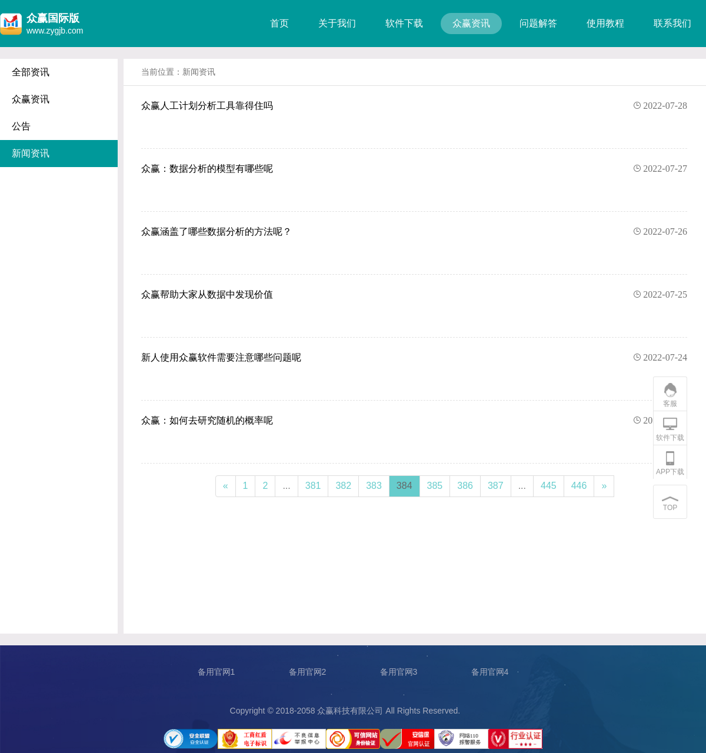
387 (496, 486)
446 (579, 486)
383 (374, 486)
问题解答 (538, 23)
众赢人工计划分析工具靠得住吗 (414, 105)
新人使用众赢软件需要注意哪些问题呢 (414, 357)
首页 (279, 23)
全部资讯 (30, 72)
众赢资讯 (471, 23)
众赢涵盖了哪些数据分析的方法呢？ (414, 231)
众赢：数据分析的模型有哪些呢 (414, 168)
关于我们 (337, 23)
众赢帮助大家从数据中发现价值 (414, 294)
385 (435, 486)
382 (343, 486)
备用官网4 (490, 672)
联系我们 (672, 23)
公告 (21, 126)
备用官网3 (399, 672)
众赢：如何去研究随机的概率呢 (414, 420)
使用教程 (605, 23)
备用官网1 (216, 672)
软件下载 (404, 23)
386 (465, 486)
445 (549, 486)
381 (313, 486)
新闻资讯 (30, 153)
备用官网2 (308, 672)
